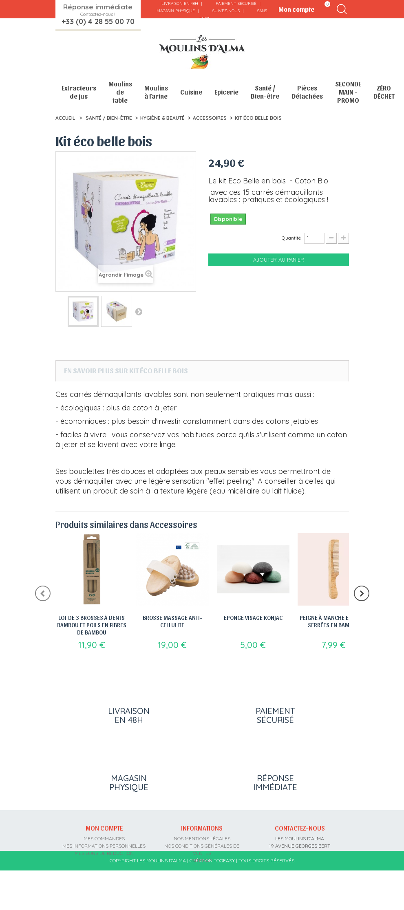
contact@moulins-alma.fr (299, 882)
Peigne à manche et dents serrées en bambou (334, 621)
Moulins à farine (156, 92)
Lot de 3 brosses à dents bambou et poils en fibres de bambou (91, 625)
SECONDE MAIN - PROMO (348, 92)
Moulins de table (120, 92)
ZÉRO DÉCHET (384, 92)
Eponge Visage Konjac (253, 617)
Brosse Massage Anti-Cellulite (172, 621)
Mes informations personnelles (104, 853)
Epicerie (226, 92)
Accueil (65, 118)
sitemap (202, 868)
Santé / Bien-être (265, 92)
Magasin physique (176, 10)
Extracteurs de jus (79, 92)
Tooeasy (224, 900)
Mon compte (104, 835)
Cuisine (191, 92)
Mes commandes (104, 846)
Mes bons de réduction (104, 860)
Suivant (139, 311)
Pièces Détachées (307, 92)
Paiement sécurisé (236, 3)
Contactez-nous (300, 835)
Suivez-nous (226, 10)
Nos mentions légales (202, 846)
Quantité (291, 238)
